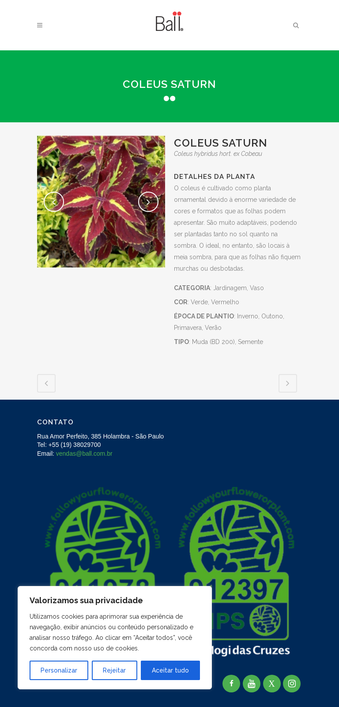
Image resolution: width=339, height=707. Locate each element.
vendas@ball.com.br (84, 453)
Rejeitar (114, 670)
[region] (115, 637)
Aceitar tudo (170, 670)
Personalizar (59, 670)
